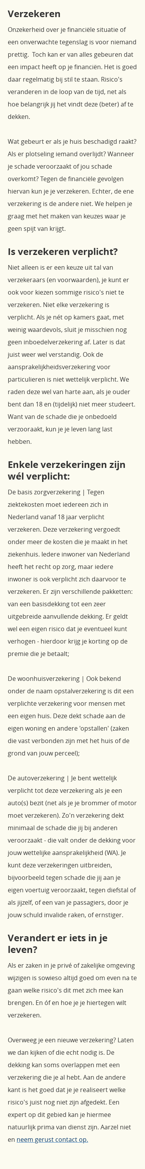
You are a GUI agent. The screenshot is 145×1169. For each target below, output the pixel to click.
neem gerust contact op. (52, 1139)
